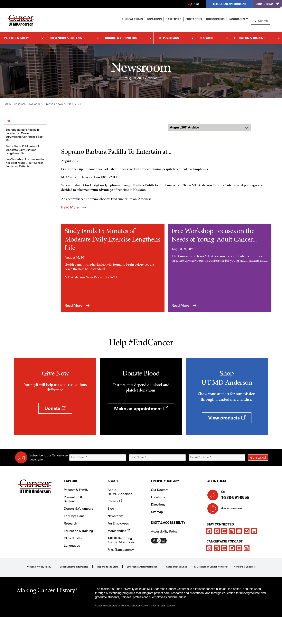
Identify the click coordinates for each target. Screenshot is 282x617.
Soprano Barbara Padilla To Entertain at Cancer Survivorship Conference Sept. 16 (24, 135)
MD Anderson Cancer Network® (211, 566)
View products (227, 418)
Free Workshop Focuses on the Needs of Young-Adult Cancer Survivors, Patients (24, 163)
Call (242, 495)
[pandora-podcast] (231, 548)
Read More (73, 207)
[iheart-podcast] (239, 548)
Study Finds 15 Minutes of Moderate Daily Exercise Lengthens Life (22, 150)
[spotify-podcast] (217, 548)
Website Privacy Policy (39, 566)
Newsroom (115, 516)
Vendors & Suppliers (245, 566)
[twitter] (217, 531)
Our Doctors (215, 19)
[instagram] (231, 531)
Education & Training (249, 38)
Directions (158, 504)
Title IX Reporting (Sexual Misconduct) (122, 540)
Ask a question (229, 509)
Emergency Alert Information (142, 566)
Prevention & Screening (67, 38)
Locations (158, 497)
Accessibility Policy (164, 531)
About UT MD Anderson (120, 492)
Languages (237, 19)
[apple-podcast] (209, 548)
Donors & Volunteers (120, 38)
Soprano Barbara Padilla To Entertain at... (116, 152)
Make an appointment (141, 408)
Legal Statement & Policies (74, 566)
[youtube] (224, 531)
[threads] (254, 531)
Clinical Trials (132, 19)
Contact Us (193, 19)
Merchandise (119, 531)
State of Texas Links (176, 566)
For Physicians (168, 38)
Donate (55, 408)
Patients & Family (16, 38)
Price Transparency (121, 549)
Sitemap (157, 512)
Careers (173, 19)
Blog (111, 508)
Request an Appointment (229, 3)
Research (206, 38)
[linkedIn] (239, 531)
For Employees (118, 523)
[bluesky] (246, 531)
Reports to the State (107, 566)
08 (8, 120)
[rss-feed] (246, 548)
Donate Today (267, 3)
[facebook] (209, 531)
